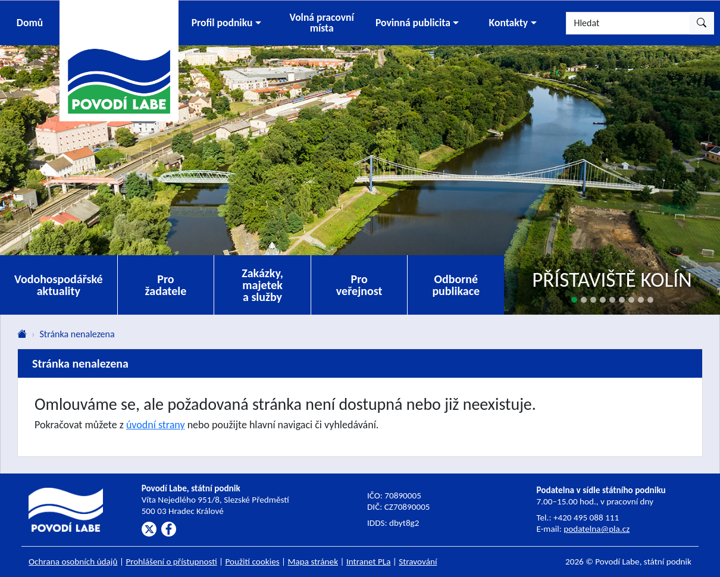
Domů (30, 22)
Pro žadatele (166, 285)
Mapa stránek (313, 561)
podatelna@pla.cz (597, 528)
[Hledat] (628, 23)
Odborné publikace (456, 285)
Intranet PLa (368, 561)
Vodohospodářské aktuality (58, 285)
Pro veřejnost (359, 285)
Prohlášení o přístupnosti (171, 561)
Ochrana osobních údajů (73, 561)
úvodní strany (155, 424)
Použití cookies (253, 561)
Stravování (418, 561)
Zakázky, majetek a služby (262, 285)
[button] (226, 23)
